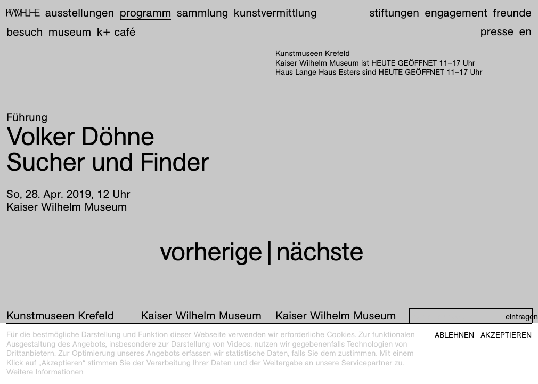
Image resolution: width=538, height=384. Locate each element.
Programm (146, 12)
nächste (319, 251)
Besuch (24, 32)
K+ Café (116, 32)
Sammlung (203, 12)
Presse (497, 31)
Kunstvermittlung (275, 12)
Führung (26, 117)
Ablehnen (454, 335)
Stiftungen (394, 12)
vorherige (211, 251)
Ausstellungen (79, 12)
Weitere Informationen (45, 372)
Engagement (456, 12)
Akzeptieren (506, 335)
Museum (70, 32)
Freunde (512, 12)
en (525, 31)
